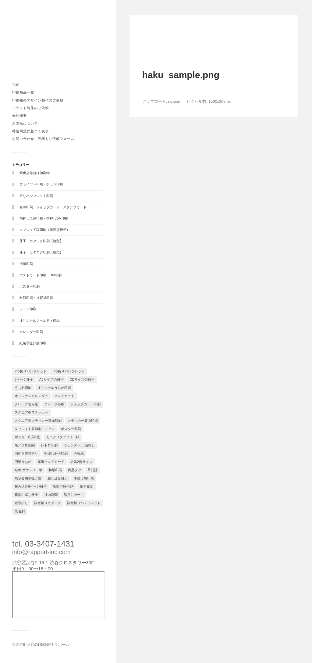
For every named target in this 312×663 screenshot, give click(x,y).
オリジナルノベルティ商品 (40, 320)
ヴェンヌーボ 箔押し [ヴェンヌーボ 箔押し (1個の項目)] (79, 445)
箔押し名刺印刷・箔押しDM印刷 (44, 218)
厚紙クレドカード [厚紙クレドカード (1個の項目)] (50, 462)
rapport (174, 101)
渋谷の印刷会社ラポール (48, 644)
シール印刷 (28, 309)
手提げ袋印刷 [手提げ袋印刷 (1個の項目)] (84, 478)
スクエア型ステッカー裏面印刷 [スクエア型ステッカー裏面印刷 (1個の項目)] (38, 420)
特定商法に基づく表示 (30, 131)
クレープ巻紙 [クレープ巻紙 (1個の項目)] (54, 404)
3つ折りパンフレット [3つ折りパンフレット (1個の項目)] (69, 371)
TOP (16, 85)
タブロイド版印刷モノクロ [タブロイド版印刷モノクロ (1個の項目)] (35, 429)
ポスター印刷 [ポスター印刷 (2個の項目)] (71, 429)
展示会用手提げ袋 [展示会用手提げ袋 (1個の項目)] (28, 478)
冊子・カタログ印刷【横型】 (41, 252)
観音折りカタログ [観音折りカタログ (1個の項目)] (47, 503)
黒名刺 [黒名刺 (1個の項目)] (20, 511)
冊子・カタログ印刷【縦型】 (41, 241)
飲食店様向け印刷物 (35, 173)
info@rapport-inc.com (41, 552)
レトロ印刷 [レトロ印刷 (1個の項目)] (49, 445)
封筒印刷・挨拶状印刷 (36, 297)
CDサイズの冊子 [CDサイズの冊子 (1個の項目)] (82, 379)
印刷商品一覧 (23, 92)
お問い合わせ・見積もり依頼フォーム (43, 139)
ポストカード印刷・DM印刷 (41, 275)
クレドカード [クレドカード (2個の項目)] (64, 396)
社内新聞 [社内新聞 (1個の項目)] (51, 494)
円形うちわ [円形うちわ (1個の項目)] (23, 462)
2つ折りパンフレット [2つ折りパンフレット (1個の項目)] (31, 371)
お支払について (25, 123)
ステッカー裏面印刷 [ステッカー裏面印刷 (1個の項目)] (83, 420)
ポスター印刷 (30, 286)
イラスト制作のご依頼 (30, 108)
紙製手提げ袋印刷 (33, 343)
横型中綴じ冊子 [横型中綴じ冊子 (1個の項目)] (26, 494)
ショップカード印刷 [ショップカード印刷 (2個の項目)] (85, 404)
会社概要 (19, 115)
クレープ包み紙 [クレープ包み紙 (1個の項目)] (26, 404)
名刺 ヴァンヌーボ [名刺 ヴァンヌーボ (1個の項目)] (28, 470)
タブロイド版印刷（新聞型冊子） (45, 229)
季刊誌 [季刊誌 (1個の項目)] (92, 470)
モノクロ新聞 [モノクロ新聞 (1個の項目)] (25, 445)
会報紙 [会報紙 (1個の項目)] (79, 453)
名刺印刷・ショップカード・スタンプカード (53, 207)
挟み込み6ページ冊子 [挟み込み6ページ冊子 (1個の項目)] (31, 486)
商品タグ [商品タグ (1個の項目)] (74, 470)
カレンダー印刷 (31, 332)
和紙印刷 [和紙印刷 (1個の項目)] (55, 470)
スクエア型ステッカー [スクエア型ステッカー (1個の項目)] (31, 412)
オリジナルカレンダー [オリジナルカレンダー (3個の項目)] (31, 396)
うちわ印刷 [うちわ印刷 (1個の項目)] (23, 387)
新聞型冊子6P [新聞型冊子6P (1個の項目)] (63, 486)
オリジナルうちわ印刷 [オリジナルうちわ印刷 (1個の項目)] (54, 387)
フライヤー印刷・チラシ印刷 (41, 184)
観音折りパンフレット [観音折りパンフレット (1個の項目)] (84, 503)
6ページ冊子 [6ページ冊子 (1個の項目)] (24, 379)
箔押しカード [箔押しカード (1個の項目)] (74, 494)
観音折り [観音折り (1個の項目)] (21, 503)
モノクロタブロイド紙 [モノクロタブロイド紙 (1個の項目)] (63, 437)
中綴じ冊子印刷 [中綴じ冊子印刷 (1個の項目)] (56, 453)
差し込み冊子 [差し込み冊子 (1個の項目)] (58, 478)
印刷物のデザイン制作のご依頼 (37, 100)
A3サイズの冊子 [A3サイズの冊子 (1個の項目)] (51, 379)
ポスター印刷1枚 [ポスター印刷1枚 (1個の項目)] (27, 437)
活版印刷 (26, 264)
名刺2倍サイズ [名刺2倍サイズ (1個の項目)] (81, 462)
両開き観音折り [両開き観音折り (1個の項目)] (26, 453)
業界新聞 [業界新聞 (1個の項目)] (86, 486)
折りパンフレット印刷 (36, 196)
